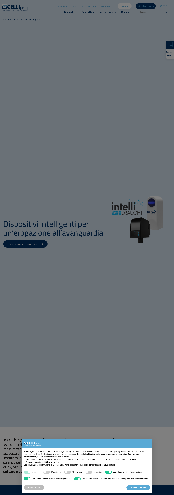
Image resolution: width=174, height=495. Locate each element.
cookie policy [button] (63, 457)
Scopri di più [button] (34, 487)
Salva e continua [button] (138, 487)
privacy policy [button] (120, 451)
